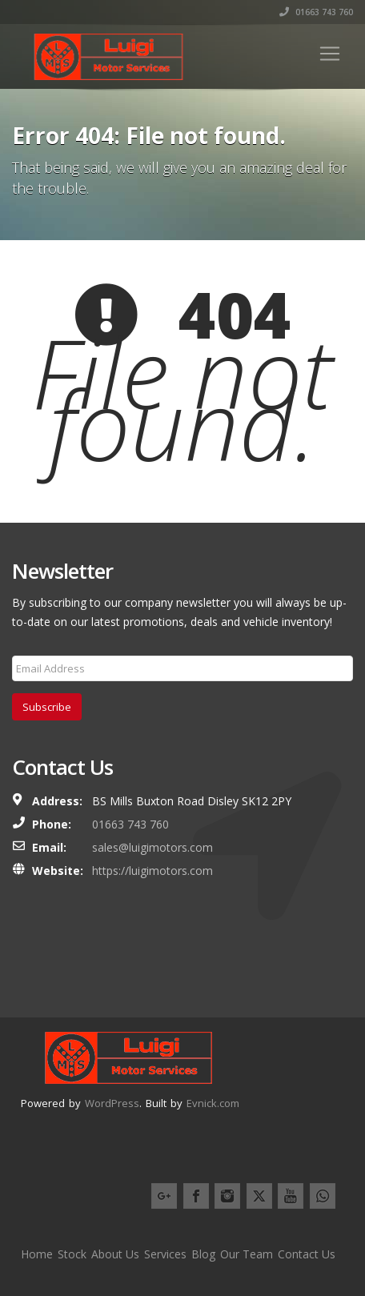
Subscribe (46, 707)
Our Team (246, 1254)
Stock (72, 1254)
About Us (115, 1254)
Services (165, 1254)
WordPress (112, 1103)
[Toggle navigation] (329, 54)
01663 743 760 (316, 12)
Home (37, 1254)
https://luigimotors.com (152, 870)
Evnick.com (213, 1103)
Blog (203, 1254)
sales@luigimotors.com (152, 847)
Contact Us (306, 1254)
